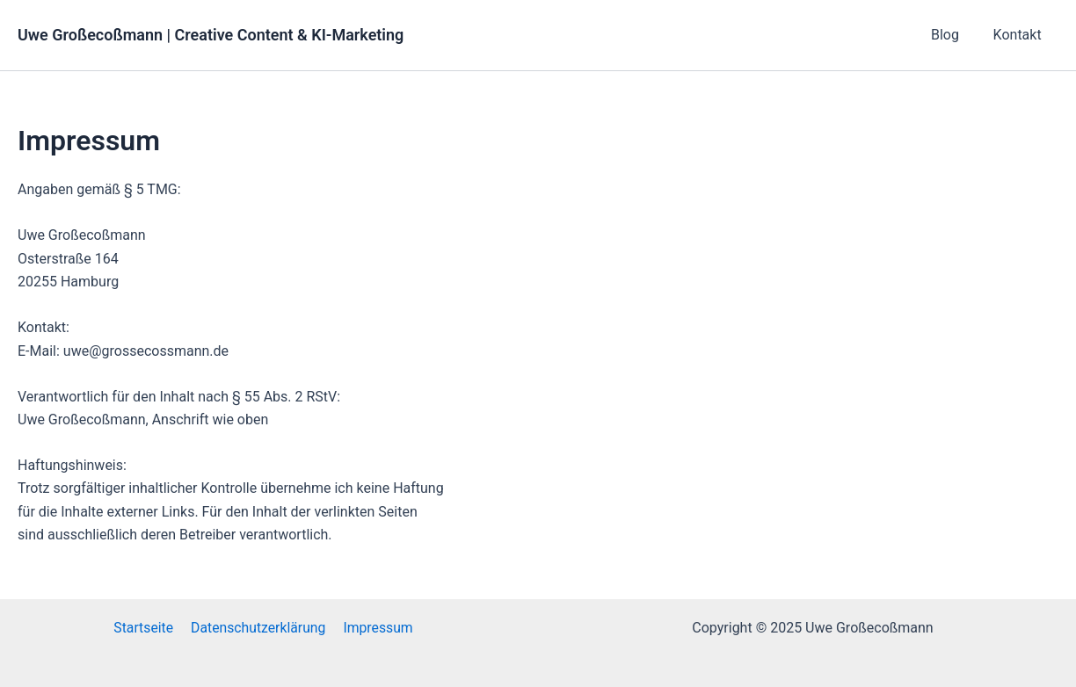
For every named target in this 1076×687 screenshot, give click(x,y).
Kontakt (1020, 34)
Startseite (145, 627)
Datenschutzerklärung (258, 627)
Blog (954, 34)
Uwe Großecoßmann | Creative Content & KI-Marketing (211, 34)
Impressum (376, 627)
